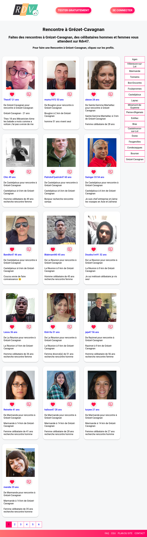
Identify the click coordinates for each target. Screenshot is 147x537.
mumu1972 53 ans (54, 99)
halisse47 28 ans (53, 409)
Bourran (135, 153)
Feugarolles (135, 141)
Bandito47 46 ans (13, 254)
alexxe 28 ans (92, 99)
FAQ (107, 533)
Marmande (134, 71)
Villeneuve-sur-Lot (134, 65)
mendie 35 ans (11, 487)
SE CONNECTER (122, 10)
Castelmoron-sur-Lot (135, 130)
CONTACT (140, 533)
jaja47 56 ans (92, 332)
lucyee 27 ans (92, 409)
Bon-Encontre (135, 83)
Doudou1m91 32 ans (96, 254)
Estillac (134, 118)
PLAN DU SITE (125, 533)
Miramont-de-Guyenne (135, 106)
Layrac (134, 100)
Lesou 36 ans (10, 332)
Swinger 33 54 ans (94, 177)
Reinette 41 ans (12, 409)
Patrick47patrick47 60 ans (57, 177)
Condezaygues (134, 147)
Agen (134, 59)
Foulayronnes (135, 88)
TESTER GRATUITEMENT (73, 10)
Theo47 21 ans (11, 99)
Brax (135, 124)
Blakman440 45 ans (54, 254)
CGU (113, 533)
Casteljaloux (134, 94)
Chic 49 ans (10, 177)
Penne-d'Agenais (134, 112)
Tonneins (134, 77)
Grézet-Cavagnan (134, 159)
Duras (135, 135)
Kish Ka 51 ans (52, 332)
